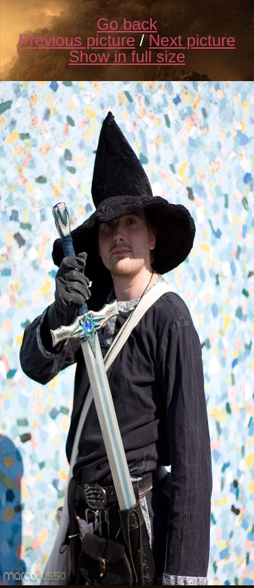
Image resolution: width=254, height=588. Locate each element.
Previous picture (76, 40)
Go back (127, 24)
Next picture (192, 40)
